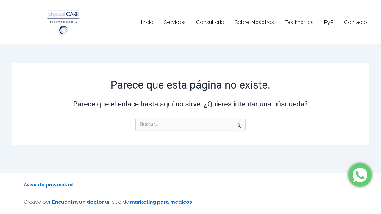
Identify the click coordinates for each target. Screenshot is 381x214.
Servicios (175, 22)
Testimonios (299, 22)
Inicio (147, 22)
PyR (329, 22)
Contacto (355, 22)
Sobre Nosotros (254, 22)
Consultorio (210, 22)
